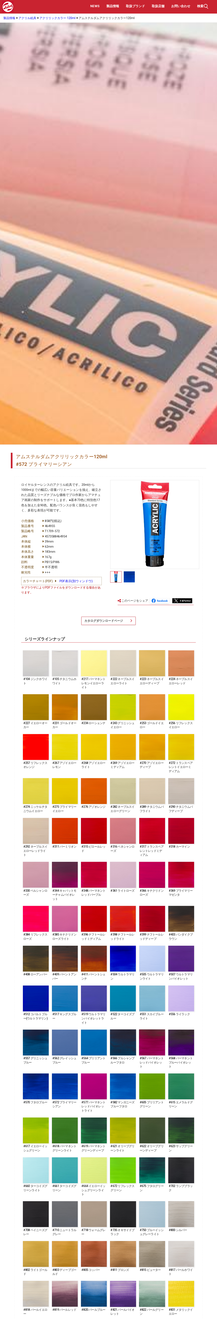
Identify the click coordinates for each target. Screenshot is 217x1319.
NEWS (95, 6)
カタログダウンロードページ (105, 621)
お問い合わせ (180, 6)
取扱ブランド (135, 6)
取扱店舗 (158, 6)
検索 (203, 6)
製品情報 (112, 6)
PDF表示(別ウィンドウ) (76, 581)
